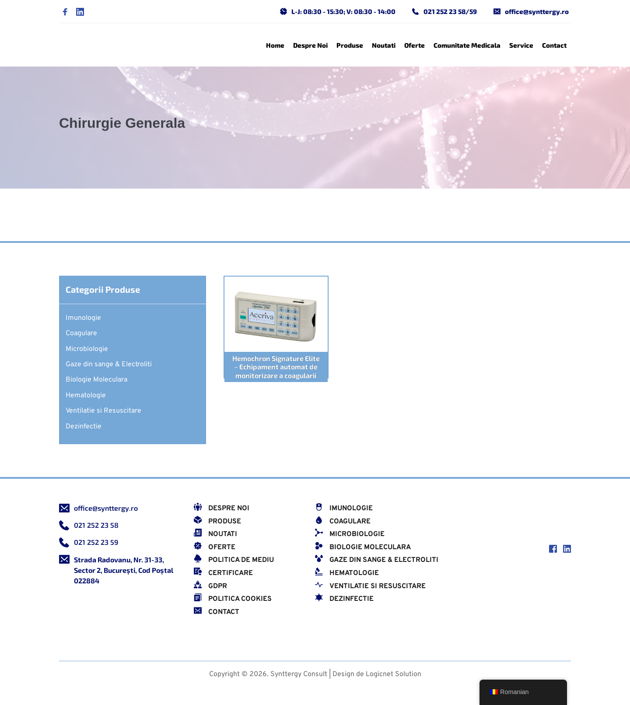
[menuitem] (275, 45)
